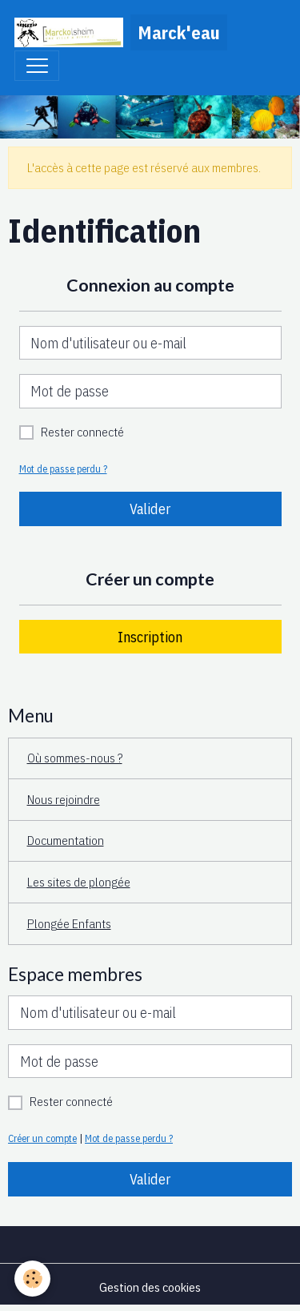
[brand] (120, 32)
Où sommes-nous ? (74, 758)
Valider (150, 509)
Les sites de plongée (78, 882)
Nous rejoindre (63, 799)
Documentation (65, 840)
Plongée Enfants (69, 923)
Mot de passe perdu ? (63, 468)
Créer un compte (42, 1138)
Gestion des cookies (150, 1287)
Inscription (150, 637)
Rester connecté (82, 432)
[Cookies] (32, 1279)
